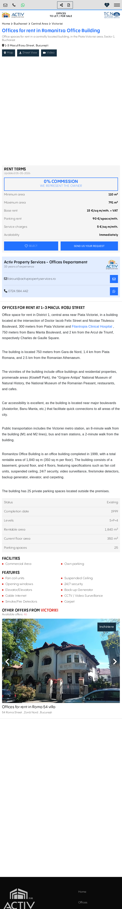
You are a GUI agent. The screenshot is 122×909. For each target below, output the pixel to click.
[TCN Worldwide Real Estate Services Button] (112, 15)
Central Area (39, 23)
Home (6, 23)
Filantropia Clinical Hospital (92, 326)
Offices (82, 902)
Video (49, 52)
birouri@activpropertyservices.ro (5, 3)
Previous (7, 661)
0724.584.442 (14, 3)
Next (115, 661)
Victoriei (57, 23)
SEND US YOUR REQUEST (89, 246)
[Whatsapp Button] (22, 5)
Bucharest (20, 23)
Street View (28, 52)
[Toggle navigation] (117, 5)
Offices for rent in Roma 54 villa (28, 707)
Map (8, 52)
